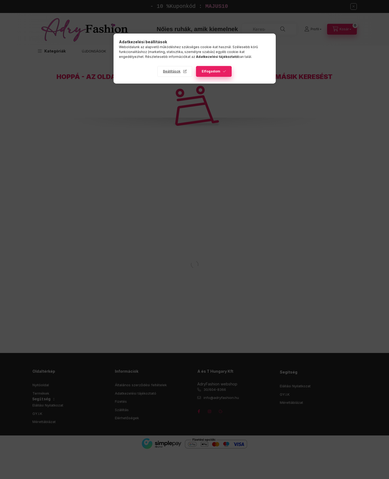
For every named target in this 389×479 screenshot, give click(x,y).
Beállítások (172, 71)
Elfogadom (211, 71)
